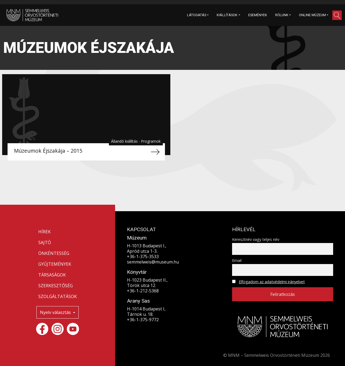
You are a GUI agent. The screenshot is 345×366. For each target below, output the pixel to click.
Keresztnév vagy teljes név (255, 239)
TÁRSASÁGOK (52, 275)
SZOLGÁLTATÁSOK (57, 296)
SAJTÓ (44, 242)
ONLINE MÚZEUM (312, 15)
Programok (151, 141)
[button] (337, 15)
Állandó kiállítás (125, 141)
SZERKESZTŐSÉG (55, 286)
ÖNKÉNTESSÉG (53, 253)
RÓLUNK (281, 15)
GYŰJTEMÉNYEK (54, 264)
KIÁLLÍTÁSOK (227, 15)
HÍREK (44, 232)
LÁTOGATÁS (196, 15)
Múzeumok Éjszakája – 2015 (48, 150)
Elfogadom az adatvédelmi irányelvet (272, 281)
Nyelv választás (56, 312)
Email (237, 260)
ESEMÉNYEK (257, 15)
